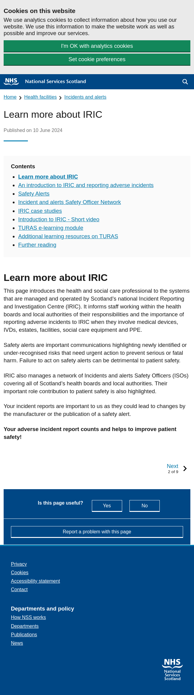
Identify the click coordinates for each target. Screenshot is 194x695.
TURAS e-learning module (50, 228)
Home (10, 97)
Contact (19, 589)
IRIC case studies (40, 211)
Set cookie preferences (97, 59)
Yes (112, 505)
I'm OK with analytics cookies (97, 46)
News (17, 643)
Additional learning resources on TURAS (68, 236)
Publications (24, 634)
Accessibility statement (35, 581)
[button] (185, 82)
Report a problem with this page (97, 531)
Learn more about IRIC (48, 176)
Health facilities (40, 97)
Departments (25, 626)
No (151, 505)
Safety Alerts (33, 193)
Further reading (37, 245)
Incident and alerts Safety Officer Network (69, 202)
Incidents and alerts (85, 97)
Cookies (19, 572)
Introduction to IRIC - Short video (58, 219)
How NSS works (28, 617)
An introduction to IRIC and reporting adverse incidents (86, 185)
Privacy (19, 564)
